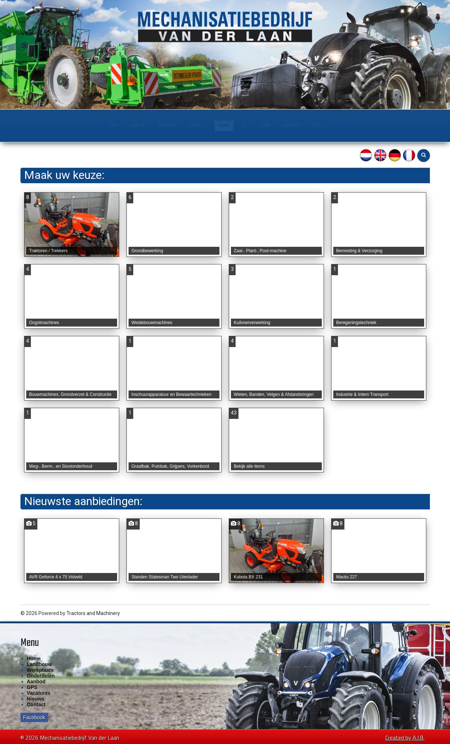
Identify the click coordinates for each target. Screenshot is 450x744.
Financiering (343, 125)
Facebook (34, 717)
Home (38, 125)
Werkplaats (128, 125)
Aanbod (226, 125)
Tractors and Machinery (93, 613)
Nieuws (297, 125)
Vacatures (39, 693)
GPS (262, 125)
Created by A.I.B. (405, 737)
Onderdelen (181, 125)
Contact (390, 125)
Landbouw (79, 125)
